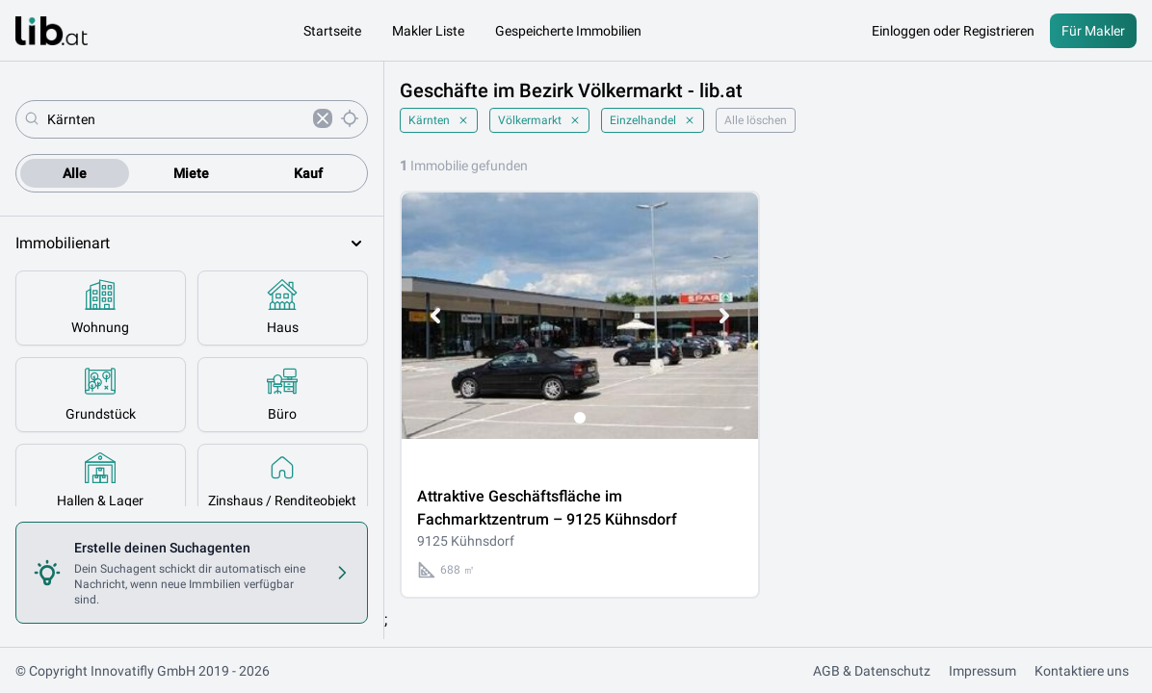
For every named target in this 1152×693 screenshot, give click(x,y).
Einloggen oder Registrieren (953, 30)
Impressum (982, 671)
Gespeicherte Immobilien (568, 30)
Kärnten (438, 120)
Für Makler (1093, 30)
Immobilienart (191, 243)
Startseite (332, 30)
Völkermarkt (539, 120)
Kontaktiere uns (1081, 671)
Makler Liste (428, 30)
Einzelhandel (652, 120)
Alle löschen (755, 120)
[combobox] (176, 119)
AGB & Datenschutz (871, 671)
